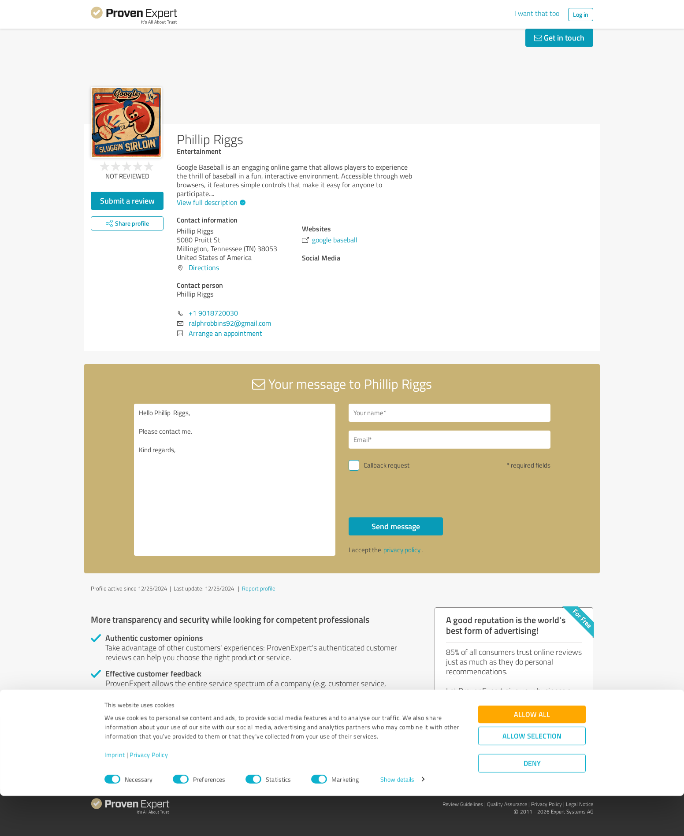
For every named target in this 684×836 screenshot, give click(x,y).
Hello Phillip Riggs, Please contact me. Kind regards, (235, 480)
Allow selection (531, 776)
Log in (580, 14)
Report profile (258, 588)
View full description (210, 202)
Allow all (532, 754)
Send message (396, 526)
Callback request (386, 465)
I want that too (536, 13)
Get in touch (559, 37)
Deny (532, 803)
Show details (397, 819)
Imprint (114, 795)
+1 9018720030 (213, 313)
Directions (204, 267)
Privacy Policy (149, 795)
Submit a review (127, 200)
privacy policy (401, 549)
